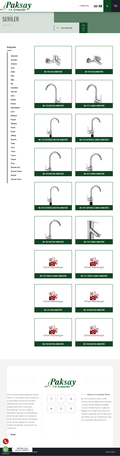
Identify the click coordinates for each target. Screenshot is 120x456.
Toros (13, 151)
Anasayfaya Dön (66, 28)
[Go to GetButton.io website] (5, 453)
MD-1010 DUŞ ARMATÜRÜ (53, 71)
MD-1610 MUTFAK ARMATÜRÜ (53, 173)
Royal (13, 131)
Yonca (13, 155)
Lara (12, 112)
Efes (12, 76)
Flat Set (14, 92)
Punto (13, 127)
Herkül (13, 100)
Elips (12, 80)
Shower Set (15, 167)
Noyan (13, 120)
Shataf (13, 175)
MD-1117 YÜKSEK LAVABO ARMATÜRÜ (94, 276)
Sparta (13, 139)
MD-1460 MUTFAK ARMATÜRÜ (94, 344)
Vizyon (13, 159)
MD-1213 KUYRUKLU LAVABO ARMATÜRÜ (94, 139)
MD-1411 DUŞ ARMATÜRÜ (53, 310)
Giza (12, 96)
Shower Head (16, 171)
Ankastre (14, 56)
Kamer (13, 104)
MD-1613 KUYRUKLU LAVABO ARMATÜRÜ (94, 207)
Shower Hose (16, 179)
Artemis (14, 64)
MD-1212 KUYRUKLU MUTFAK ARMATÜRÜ (53, 139)
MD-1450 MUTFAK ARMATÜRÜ (53, 344)
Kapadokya (15, 108)
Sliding (13, 135)
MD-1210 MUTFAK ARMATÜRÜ (53, 105)
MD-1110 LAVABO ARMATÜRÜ (94, 241)
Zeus (13, 163)
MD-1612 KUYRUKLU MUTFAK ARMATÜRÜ (53, 207)
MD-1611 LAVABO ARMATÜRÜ (94, 173)
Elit (12, 84)
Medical (14, 116)
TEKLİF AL (82, 6)
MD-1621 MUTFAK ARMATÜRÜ (53, 241)
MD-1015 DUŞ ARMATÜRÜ (94, 71)
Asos (13, 68)
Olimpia (14, 124)
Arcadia (14, 60)
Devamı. (13, 434)
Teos (13, 147)
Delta (13, 72)
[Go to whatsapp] (6, 449)
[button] (95, 6)
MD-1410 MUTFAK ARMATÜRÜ (94, 310)
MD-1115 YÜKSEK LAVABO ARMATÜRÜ (53, 276)
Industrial (14, 88)
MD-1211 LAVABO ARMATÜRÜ (94, 105)
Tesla (13, 143)
